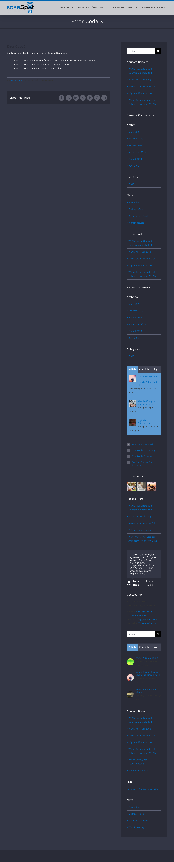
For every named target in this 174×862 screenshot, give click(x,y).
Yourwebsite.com (147, 623)
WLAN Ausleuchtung (139, 79)
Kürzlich (144, 369)
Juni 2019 (133, 165)
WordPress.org (136, 222)
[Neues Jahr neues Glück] (130, 693)
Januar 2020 (135, 145)
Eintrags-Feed (136, 209)
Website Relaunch (138, 770)
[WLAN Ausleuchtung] (130, 660)
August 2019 (135, 159)
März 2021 (134, 132)
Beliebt (132, 369)
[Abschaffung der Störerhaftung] (132, 401)
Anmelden (134, 202)
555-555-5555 (144, 611)
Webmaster (16, 80)
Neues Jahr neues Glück (142, 86)
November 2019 (137, 152)
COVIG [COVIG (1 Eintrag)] (131, 789)
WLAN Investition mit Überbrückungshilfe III (148, 380)
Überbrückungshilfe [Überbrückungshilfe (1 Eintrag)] (148, 789)
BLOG (131, 184)
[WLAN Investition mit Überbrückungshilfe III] (132, 377)
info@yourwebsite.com (148, 619)
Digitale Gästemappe (140, 93)
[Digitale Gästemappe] (132, 421)
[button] (144, 444)
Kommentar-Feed (138, 216)
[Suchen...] (141, 51)
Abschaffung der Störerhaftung (147, 402)
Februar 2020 (135, 138)
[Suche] (158, 51)
